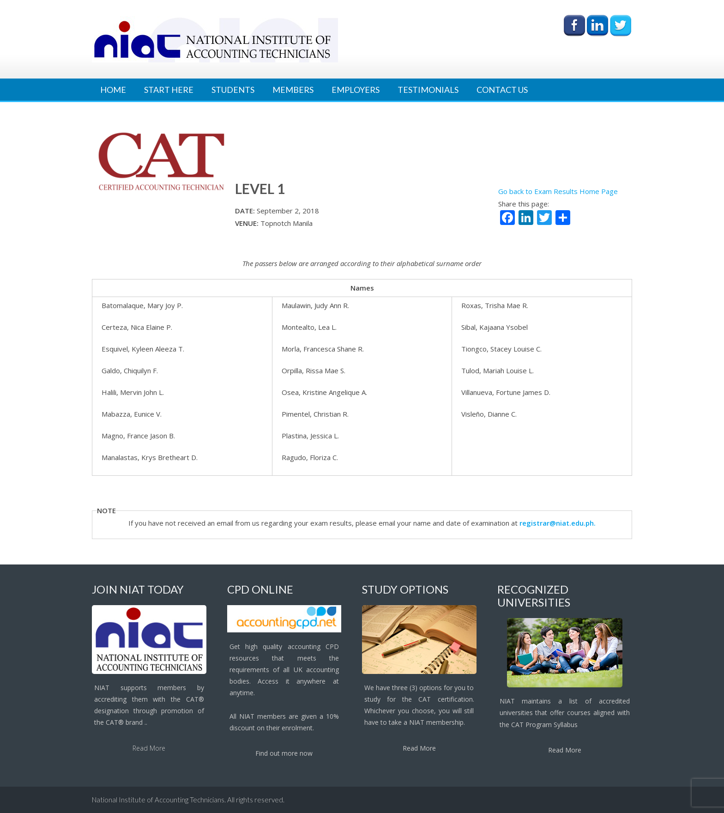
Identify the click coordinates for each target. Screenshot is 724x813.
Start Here (168, 90)
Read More (149, 748)
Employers (356, 90)
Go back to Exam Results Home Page (558, 191)
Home (113, 90)
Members (293, 90)
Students (232, 90)
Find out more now (284, 753)
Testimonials (428, 90)
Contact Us (502, 90)
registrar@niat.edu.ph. (557, 523)
